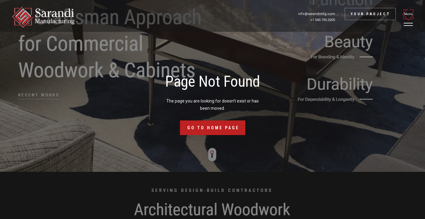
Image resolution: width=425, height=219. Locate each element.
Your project (370, 14)
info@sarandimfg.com (316, 14)
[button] (409, 17)
